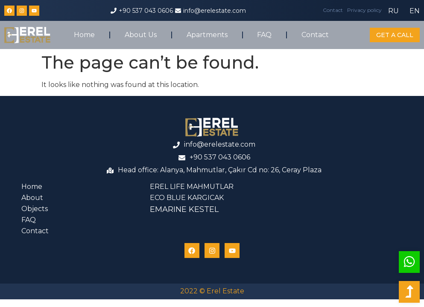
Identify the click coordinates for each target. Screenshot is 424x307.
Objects (34, 209)
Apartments (207, 35)
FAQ (264, 35)
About (32, 198)
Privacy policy (364, 10)
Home (84, 35)
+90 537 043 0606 (146, 10)
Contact (333, 10)
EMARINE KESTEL (184, 209)
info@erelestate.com (214, 10)
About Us (141, 35)
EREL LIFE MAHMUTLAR (192, 186)
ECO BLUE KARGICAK (187, 198)
